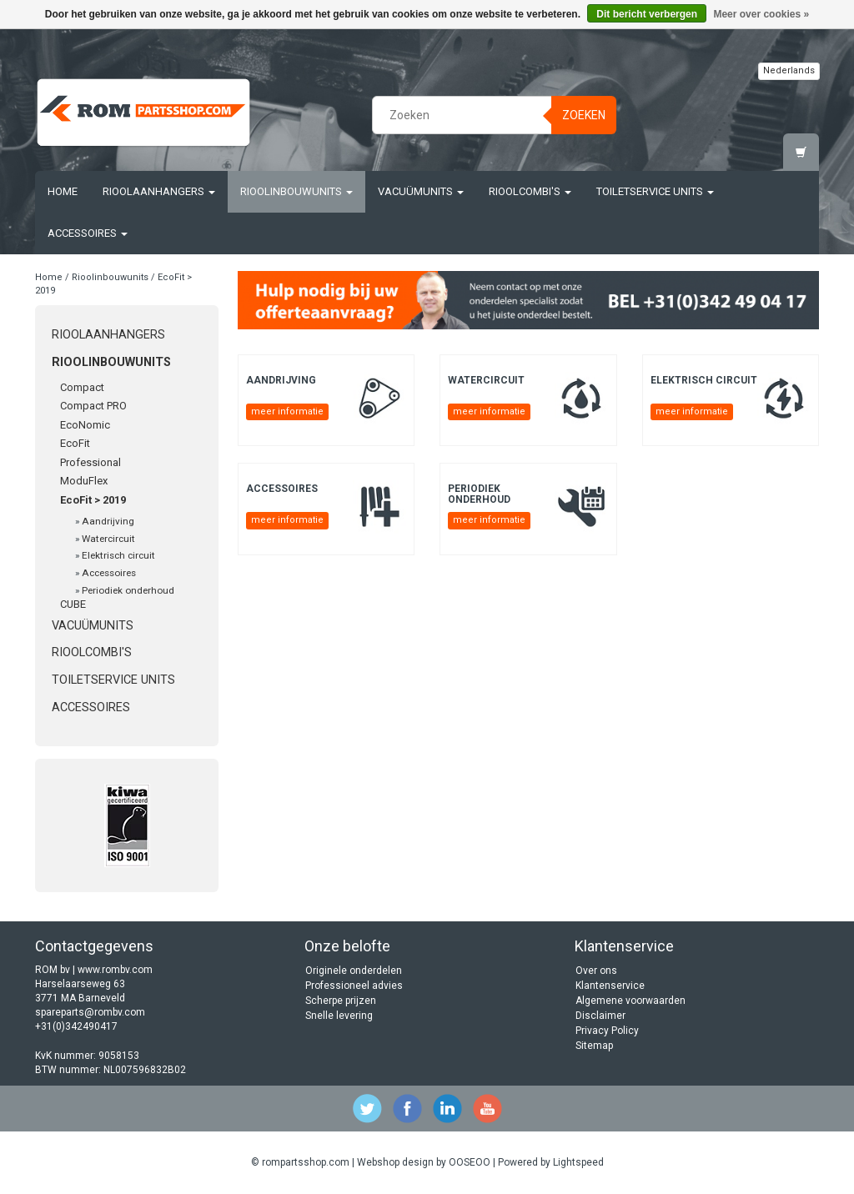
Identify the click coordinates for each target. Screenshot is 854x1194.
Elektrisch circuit (118, 555)
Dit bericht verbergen (646, 14)
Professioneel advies (354, 985)
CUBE (73, 604)
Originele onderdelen (353, 970)
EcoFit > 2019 (93, 500)
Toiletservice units (655, 191)
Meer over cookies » (761, 14)
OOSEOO (469, 1162)
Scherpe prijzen (340, 1000)
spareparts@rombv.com (90, 1012)
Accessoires (88, 233)
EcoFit (75, 443)
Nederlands (789, 70)
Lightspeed (578, 1162)
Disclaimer (600, 1015)
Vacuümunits (421, 191)
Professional (90, 462)
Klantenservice (610, 985)
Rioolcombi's (530, 191)
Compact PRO (93, 405)
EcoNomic (85, 425)
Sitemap (594, 1045)
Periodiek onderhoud (128, 590)
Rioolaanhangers (159, 191)
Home (63, 191)
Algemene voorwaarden (630, 1000)
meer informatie (287, 411)
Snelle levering (339, 1015)
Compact (82, 387)
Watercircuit (108, 538)
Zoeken (583, 115)
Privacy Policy (607, 1030)
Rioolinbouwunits (296, 191)
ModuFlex (84, 480)
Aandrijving (108, 521)
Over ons (596, 970)
